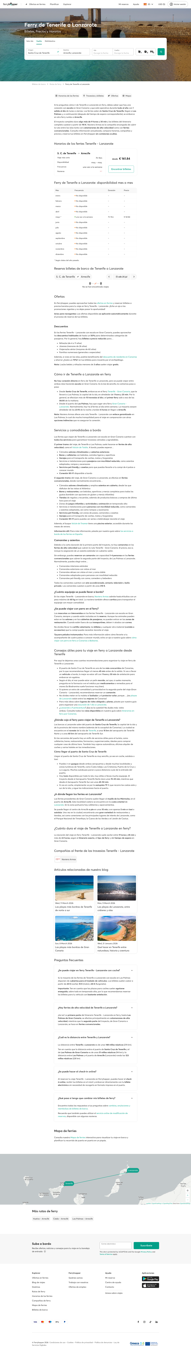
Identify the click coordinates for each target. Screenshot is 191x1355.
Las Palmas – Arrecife (82, 1218)
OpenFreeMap (156, 1203)
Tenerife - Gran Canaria (119, 391)
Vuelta (39, 41)
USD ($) (161, 4)
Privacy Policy (146, 1252)
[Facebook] (138, 1321)
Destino (66, 50)
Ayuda (136, 4)
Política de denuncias (103, 1342)
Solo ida (29, 41)
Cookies (70, 1342)
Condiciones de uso (57, 1342)
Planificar (54, 4)
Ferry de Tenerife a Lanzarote (77, 84)
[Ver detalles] (45, 1251)
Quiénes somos (76, 1278)
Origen (30, 50)
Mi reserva (123, 4)
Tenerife (92, 730)
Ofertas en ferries (35, 4)
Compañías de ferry (41, 1300)
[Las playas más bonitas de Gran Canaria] (74, 934)
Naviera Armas (102, 596)
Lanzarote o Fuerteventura (72, 707)
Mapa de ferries (78, 1137)
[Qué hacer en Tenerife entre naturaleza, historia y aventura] (116, 934)
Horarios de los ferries (42, 1296)
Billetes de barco (39, 84)
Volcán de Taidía (80, 447)
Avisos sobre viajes (114, 1293)
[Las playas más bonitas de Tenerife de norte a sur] (74, 894)
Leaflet (148, 1203)
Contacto (109, 1287)
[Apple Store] (150, 1285)
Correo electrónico (108, 1244)
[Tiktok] (150, 1321)
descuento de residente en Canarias (120, 357)
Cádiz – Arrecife (60, 1218)
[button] (78, 276)
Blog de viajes (38, 1282)
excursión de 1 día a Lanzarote (92, 704)
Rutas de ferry (55, 84)
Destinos (36, 1287)
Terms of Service (106, 1254)
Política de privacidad (84, 1342)
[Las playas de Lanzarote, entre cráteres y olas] (116, 894)
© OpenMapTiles (167, 1203)
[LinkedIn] (156, 1321)
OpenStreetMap (185, 1203)
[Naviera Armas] (65, 859)
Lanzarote (59, 805)
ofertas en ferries (105, 303)
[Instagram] (144, 1321)
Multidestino (50, 41)
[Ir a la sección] (67, 95)
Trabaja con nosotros (78, 1282)
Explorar (67, 4)
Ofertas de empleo (77, 1287)
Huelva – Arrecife (41, 1218)
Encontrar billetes (121, 169)
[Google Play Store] (150, 1278)
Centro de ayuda (113, 1282)
